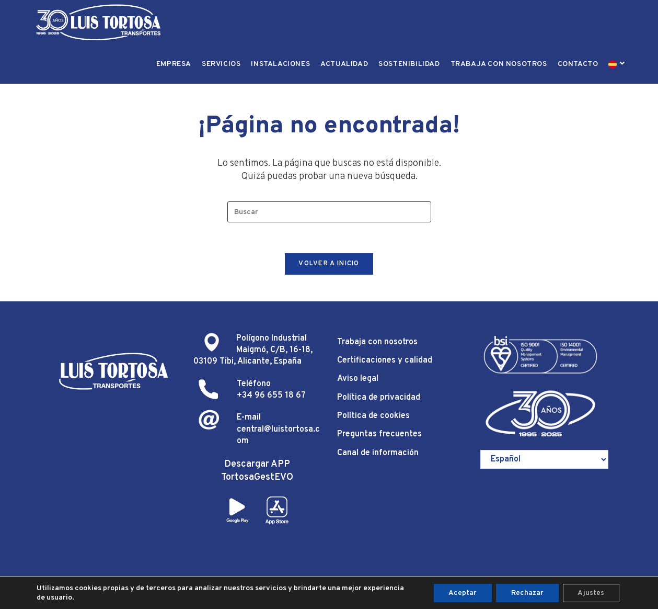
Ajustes (590, 592)
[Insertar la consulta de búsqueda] (329, 211)
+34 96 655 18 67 (271, 397)
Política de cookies (373, 417)
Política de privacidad (378, 398)
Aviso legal (357, 380)
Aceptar (459, 592)
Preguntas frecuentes (379, 436)
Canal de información (378, 454)
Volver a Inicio (329, 265)
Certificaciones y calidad (384, 362)
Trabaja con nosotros (377, 343)
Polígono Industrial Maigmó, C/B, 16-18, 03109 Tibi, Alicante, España (253, 351)
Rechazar (525, 592)
